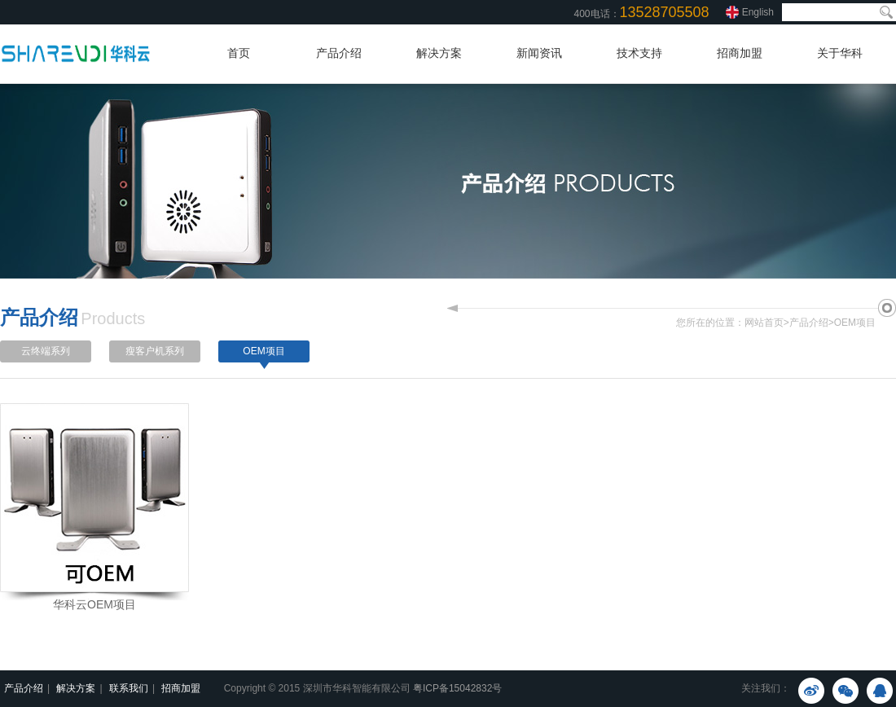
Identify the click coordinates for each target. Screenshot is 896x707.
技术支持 (639, 52)
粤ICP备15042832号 (457, 688)
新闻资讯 (539, 52)
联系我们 (128, 688)
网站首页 (764, 322)
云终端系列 (45, 351)
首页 (238, 52)
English (758, 12)
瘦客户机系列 (154, 351)
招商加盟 (739, 52)
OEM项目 (855, 322)
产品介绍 (339, 52)
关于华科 (840, 52)
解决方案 (439, 52)
